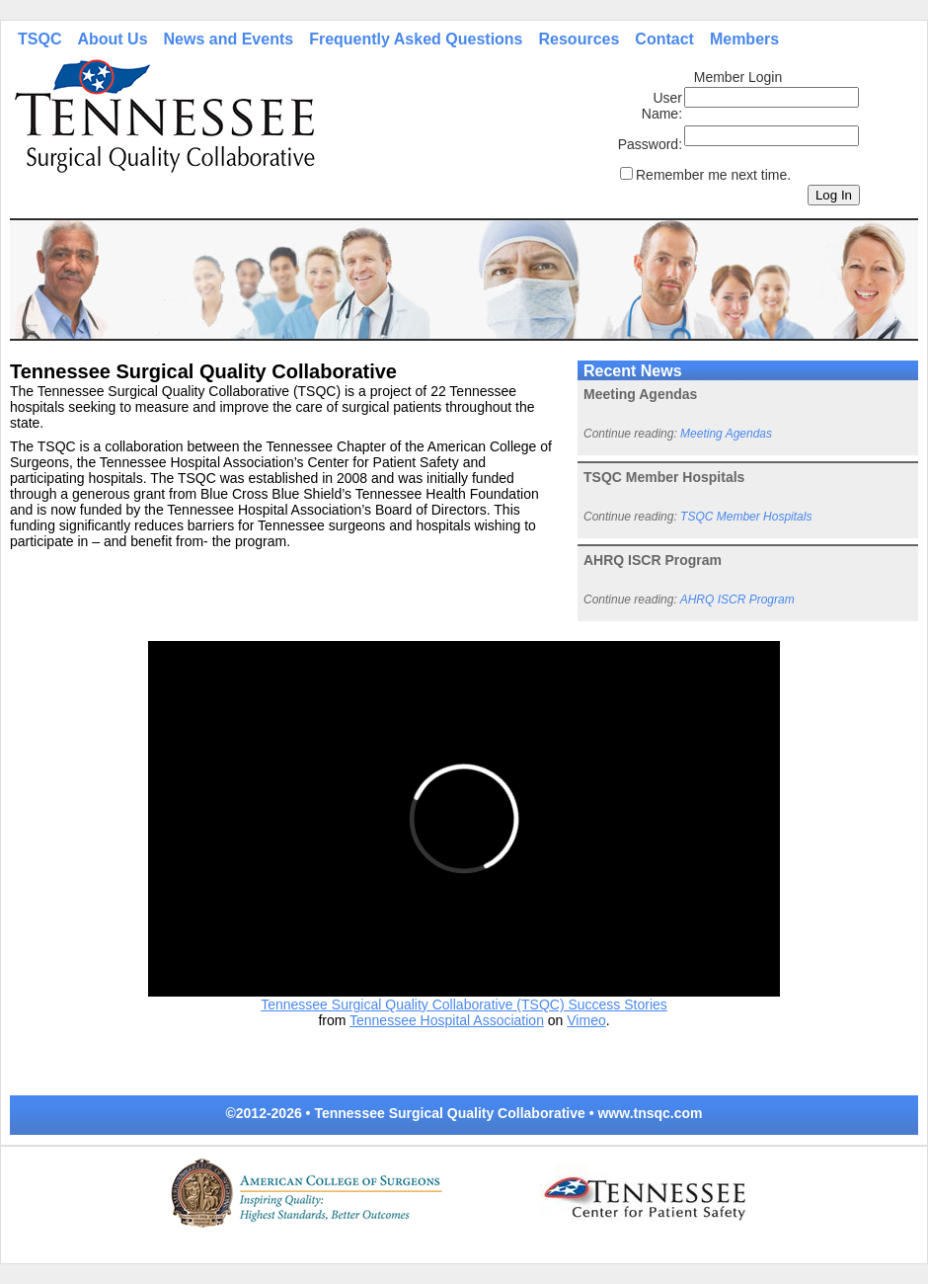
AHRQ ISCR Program (737, 599)
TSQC (39, 39)
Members (744, 39)
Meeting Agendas (726, 434)
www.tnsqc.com (649, 1113)
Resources (579, 39)
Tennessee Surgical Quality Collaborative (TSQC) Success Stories (464, 1004)
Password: (650, 144)
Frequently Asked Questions (415, 39)
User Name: (662, 105)
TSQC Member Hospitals (746, 516)
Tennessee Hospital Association (446, 1020)
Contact (664, 39)
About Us (112, 39)
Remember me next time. (713, 175)
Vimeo (586, 1020)
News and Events (229, 39)
